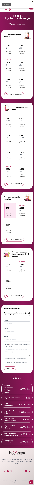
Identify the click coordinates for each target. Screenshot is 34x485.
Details (17, 345)
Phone (6, 336)
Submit (10, 368)
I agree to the (15, 362)
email (16, 463)
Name (6, 320)
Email (6, 328)
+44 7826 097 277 (18, 461)
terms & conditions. (21, 362)
